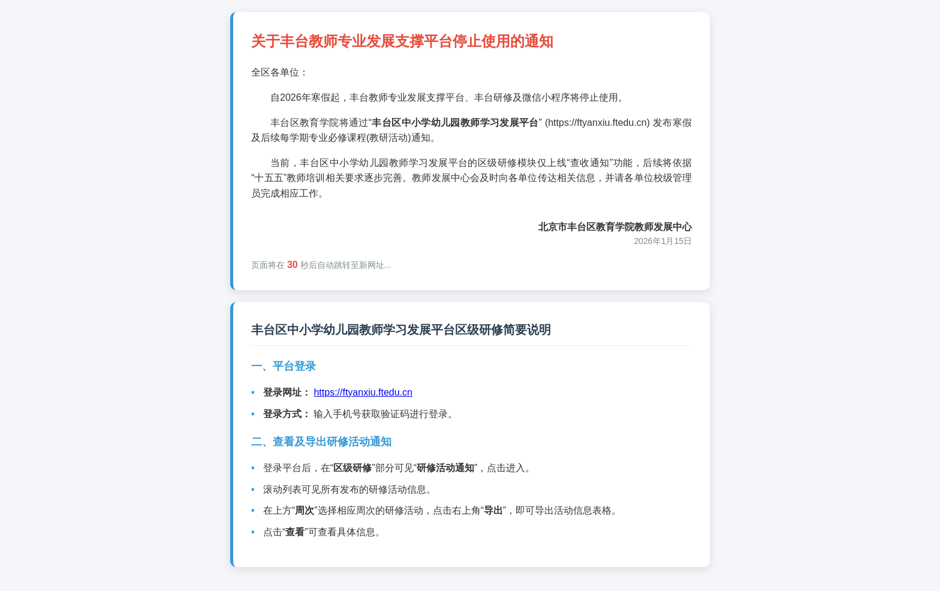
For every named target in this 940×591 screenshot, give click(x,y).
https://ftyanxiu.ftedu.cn (363, 392)
